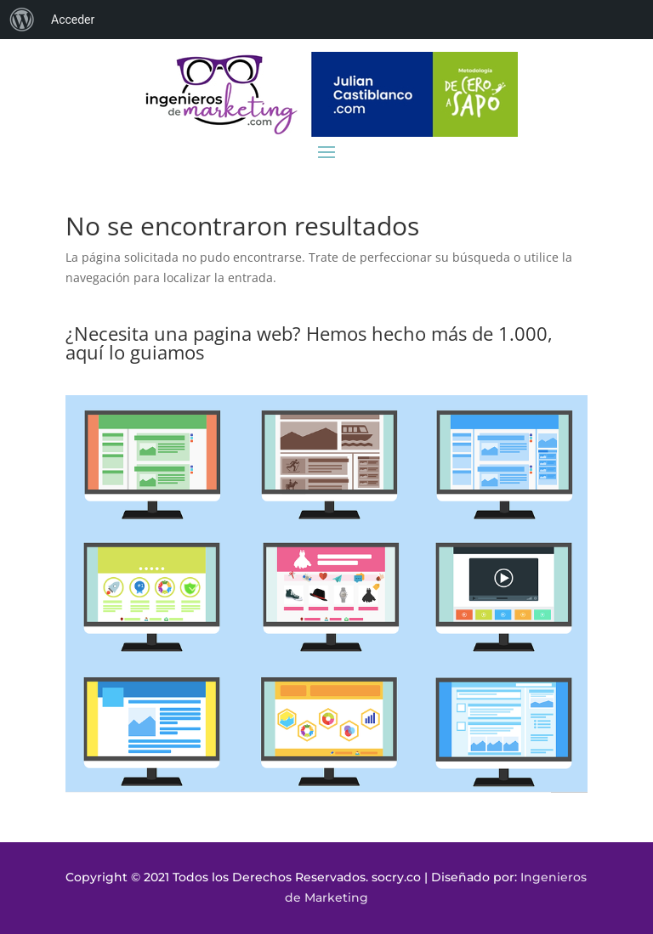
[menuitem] (22, 19)
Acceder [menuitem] (72, 19)
